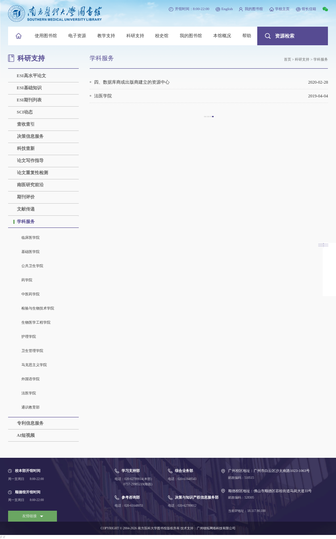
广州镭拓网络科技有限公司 (216, 528)
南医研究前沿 (30, 185)
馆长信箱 (309, 9)
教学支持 (106, 36)
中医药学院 (30, 294)
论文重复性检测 (32, 173)
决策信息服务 (30, 136)
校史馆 (161, 36)
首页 (287, 59)
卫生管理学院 (32, 351)
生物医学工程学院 (35, 322)
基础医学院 (30, 252)
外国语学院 (30, 379)
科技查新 (26, 148)
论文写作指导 (30, 160)
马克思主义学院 (34, 365)
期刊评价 (26, 197)
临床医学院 (30, 238)
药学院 (26, 280)
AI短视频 (26, 435)
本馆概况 (222, 36)
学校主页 (282, 9)
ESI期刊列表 (29, 100)
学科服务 (26, 221)
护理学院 (28, 337)
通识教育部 (30, 407)
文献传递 (26, 209)
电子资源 (77, 36)
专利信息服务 (30, 423)
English (227, 9)
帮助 (246, 36)
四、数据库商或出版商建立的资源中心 (211, 82)
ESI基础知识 (29, 88)
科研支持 (135, 36)
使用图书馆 (46, 36)
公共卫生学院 (32, 266)
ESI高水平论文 (31, 76)
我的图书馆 (254, 9)
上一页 (204, 119)
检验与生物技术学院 (37, 308)
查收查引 (26, 124)
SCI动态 (25, 112)
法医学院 (28, 393)
